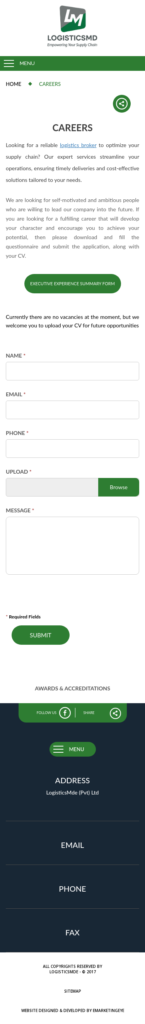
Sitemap (72, 991)
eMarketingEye (108, 1010)
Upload (19, 471)
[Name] (72, 371)
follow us (46, 713)
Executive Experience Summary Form (72, 283)
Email (16, 394)
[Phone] (72, 448)
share (89, 713)
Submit (40, 635)
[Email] (72, 410)
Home (13, 84)
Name (16, 355)
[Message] (72, 546)
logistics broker (78, 145)
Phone (17, 432)
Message (20, 510)
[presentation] (62, 596)
